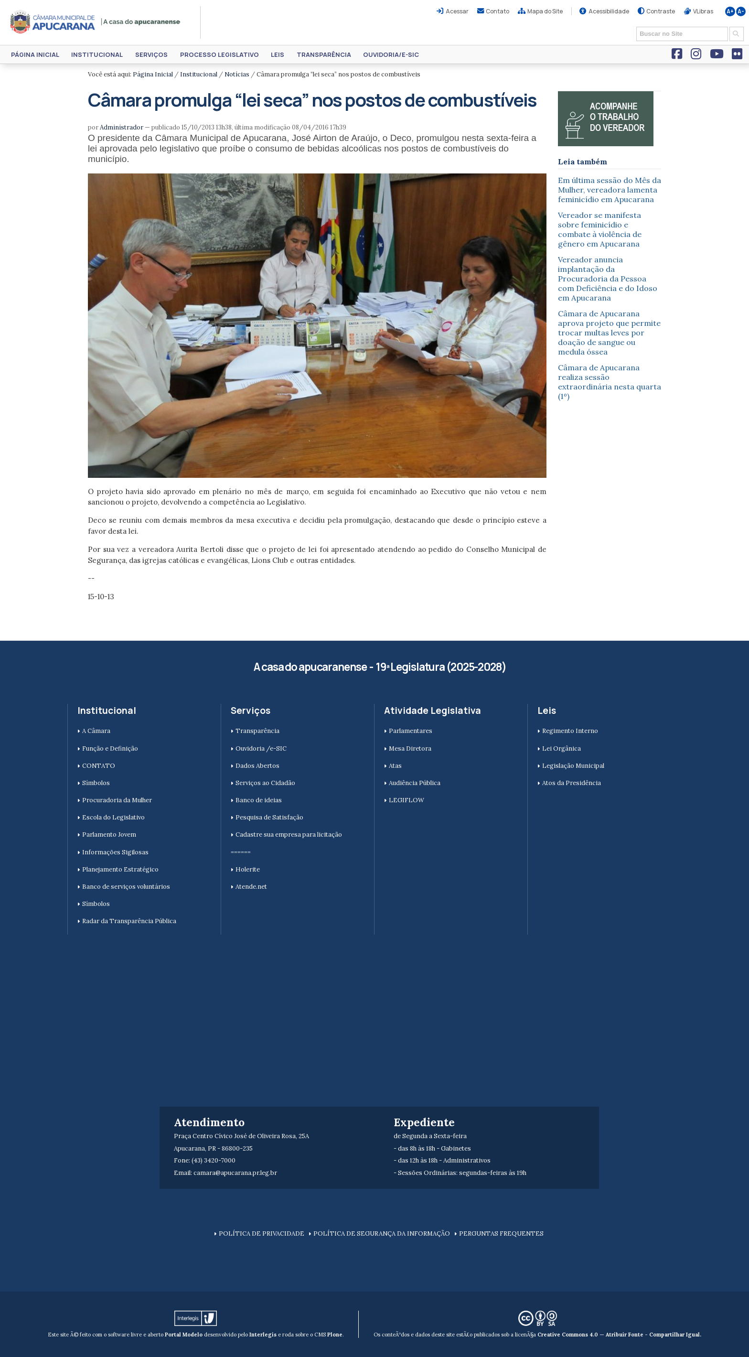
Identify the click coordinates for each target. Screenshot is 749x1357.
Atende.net (251, 887)
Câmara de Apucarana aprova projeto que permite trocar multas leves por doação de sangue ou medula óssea (609, 332)
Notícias (237, 74)
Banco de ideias (258, 800)
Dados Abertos (257, 766)
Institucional (97, 54)
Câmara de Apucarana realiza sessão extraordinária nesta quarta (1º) (609, 382)
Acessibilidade (608, 11)
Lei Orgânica (561, 748)
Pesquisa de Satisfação (269, 817)
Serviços (151, 54)
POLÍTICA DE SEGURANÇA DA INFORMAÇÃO (381, 1233)
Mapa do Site (545, 11)
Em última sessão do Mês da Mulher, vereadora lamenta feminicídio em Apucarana (609, 189)
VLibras (703, 11)
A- (741, 11)
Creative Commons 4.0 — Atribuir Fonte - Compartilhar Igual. (619, 1334)
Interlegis (263, 1334)
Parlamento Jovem (109, 834)
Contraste (660, 11)
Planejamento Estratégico (120, 869)
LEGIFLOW (406, 800)
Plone (334, 1334)
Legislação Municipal (573, 766)
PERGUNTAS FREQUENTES (501, 1233)
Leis (277, 54)
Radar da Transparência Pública (129, 921)
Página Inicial (35, 54)
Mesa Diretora (410, 748)
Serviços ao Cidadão (265, 783)
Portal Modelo (184, 1334)
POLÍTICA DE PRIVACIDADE (261, 1233)
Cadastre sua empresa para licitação (288, 834)
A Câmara (96, 731)
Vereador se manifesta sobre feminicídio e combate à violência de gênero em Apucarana (600, 229)
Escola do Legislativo (113, 817)
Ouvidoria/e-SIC (391, 54)
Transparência (324, 54)
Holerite (247, 869)
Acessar (457, 11)
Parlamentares (410, 731)
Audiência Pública (414, 783)
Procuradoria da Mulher (117, 800)
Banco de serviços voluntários (126, 887)
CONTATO (98, 766)
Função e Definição (110, 748)
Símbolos (96, 783)
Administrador (121, 127)
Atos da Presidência (571, 783)
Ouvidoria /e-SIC (261, 748)
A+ (730, 11)
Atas (395, 766)
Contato (497, 11)
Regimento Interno (570, 731)
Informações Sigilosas (115, 852)
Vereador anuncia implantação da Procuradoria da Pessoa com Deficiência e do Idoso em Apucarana (607, 278)
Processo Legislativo (219, 54)
